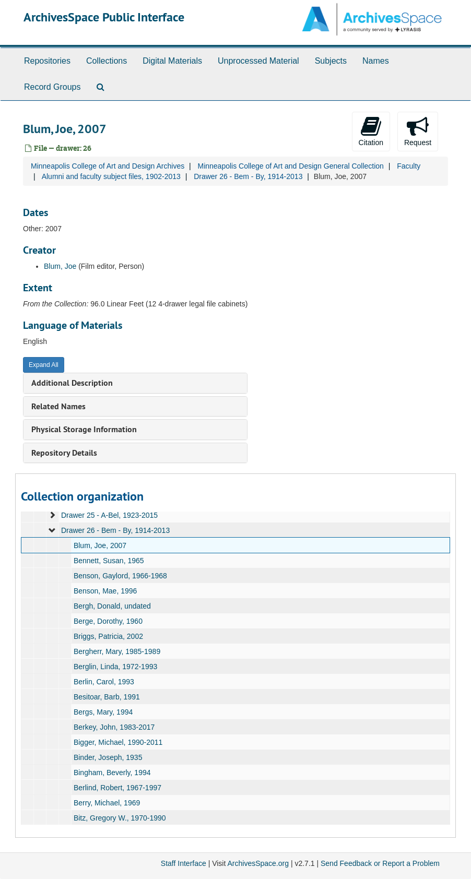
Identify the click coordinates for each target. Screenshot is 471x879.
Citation (371, 131)
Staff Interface (183, 863)
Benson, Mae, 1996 (105, 591)
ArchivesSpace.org (258, 863)
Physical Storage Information (84, 429)
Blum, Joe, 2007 (100, 545)
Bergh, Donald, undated (112, 606)
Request (417, 131)
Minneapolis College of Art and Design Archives (107, 166)
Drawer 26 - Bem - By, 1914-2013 (248, 176)
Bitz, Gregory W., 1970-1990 (120, 818)
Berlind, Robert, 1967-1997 (117, 787)
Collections (106, 60)
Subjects (331, 60)
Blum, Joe (60, 266)
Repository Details (64, 452)
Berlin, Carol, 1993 (104, 682)
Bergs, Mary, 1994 (103, 712)
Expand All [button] (43, 365)
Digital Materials (172, 60)
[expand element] (52, 515)
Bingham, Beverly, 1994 (112, 772)
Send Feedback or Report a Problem (380, 863)
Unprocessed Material (258, 60)
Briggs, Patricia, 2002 (108, 636)
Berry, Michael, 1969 (107, 803)
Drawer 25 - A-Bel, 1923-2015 (109, 515)
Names (375, 60)
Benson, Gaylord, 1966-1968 (120, 576)
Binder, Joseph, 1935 (108, 757)
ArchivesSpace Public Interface (103, 17)
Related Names (58, 406)
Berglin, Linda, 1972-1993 (115, 666)
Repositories (47, 60)
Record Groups (52, 86)
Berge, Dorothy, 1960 (108, 621)
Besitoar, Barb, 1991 (107, 697)
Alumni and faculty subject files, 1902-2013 (111, 176)
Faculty (408, 166)
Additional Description (72, 382)
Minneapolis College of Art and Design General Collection (290, 166)
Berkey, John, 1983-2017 (114, 727)
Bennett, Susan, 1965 (109, 560)
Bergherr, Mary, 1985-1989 (117, 651)
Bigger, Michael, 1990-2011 (118, 742)
